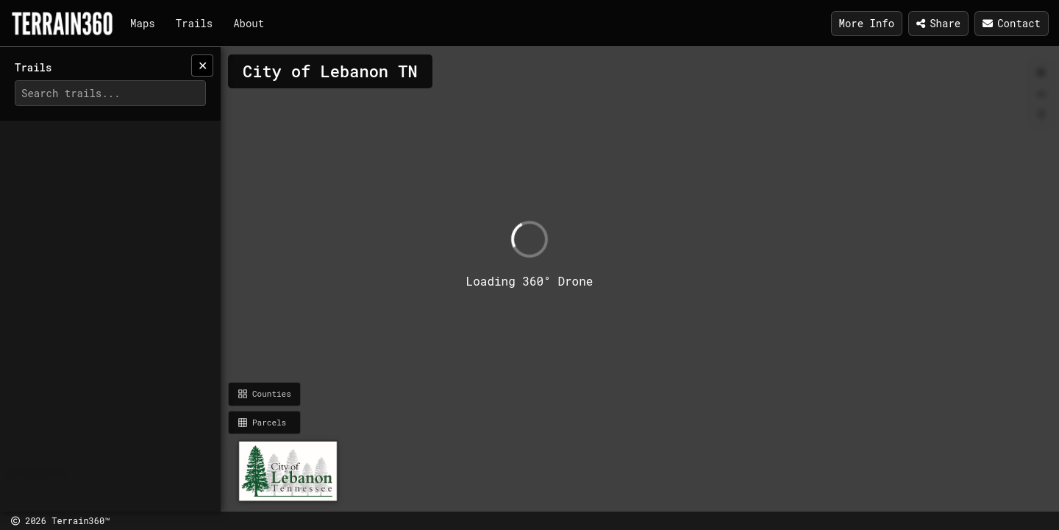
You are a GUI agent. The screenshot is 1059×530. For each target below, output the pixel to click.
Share (938, 23)
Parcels (262, 422)
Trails (194, 23)
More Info (867, 23)
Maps (142, 23)
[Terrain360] (62, 23)
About (248, 23)
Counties (264, 393)
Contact (1012, 23)
